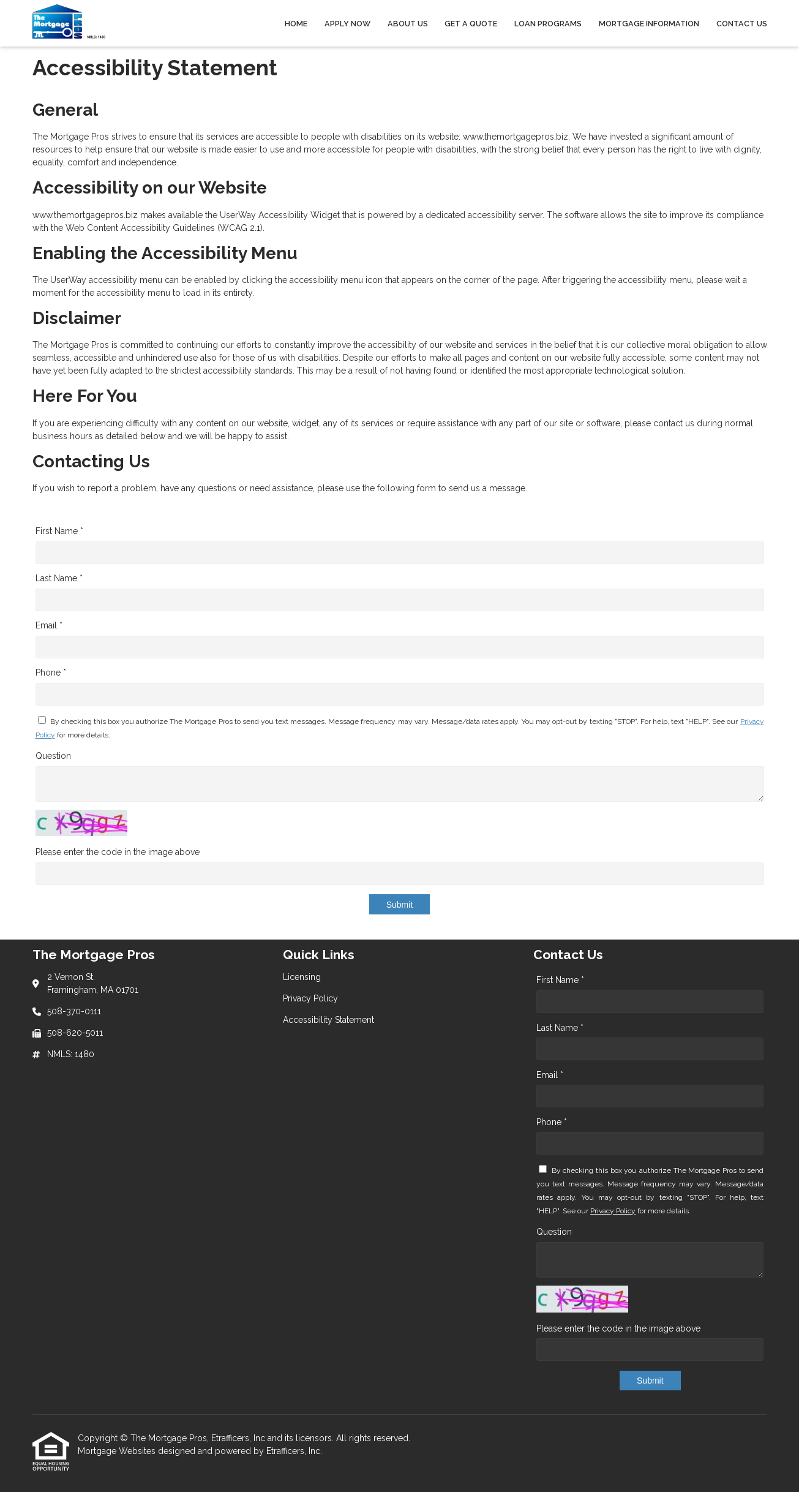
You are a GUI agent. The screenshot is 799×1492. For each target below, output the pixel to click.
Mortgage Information (649, 23)
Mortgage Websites (118, 1451)
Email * (49, 625)
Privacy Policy (613, 1211)
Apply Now (347, 23)
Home (296, 23)
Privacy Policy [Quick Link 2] (310, 998)
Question (53, 756)
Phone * (51, 672)
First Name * (59, 531)
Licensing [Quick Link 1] (302, 977)
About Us (408, 23)
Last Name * (59, 578)
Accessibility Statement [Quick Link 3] (328, 1020)
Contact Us (741, 23)
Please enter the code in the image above (118, 852)
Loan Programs (548, 23)
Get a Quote (471, 23)
